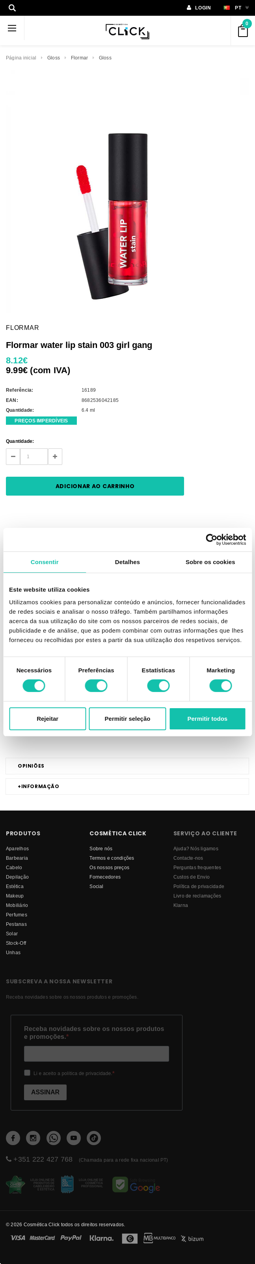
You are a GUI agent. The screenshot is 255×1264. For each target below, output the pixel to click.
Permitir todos (207, 718)
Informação (39, 786)
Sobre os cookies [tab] (210, 561)
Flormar (79, 58)
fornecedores (105, 877)
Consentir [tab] (45, 561)
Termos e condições (111, 858)
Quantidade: (20, 441)
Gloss (53, 58)
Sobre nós (100, 848)
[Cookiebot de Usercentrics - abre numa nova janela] (211, 539)
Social (96, 886)
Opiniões (31, 765)
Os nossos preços (109, 867)
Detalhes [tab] (127, 561)
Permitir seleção (128, 718)
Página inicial (21, 58)
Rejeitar (47, 718)
